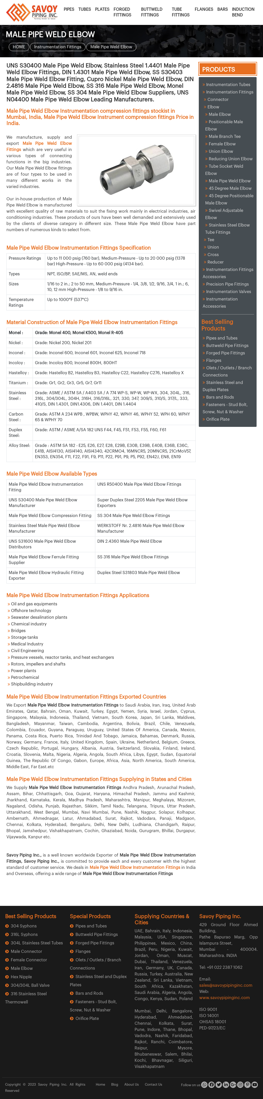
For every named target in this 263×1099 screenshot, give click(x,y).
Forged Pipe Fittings (225, 353)
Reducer (216, 262)
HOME (19, 47)
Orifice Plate (218, 419)
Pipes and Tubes (222, 338)
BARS (222, 9)
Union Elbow (221, 151)
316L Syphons (24, 935)
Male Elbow (220, 114)
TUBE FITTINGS (181, 12)
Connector (218, 100)
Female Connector (29, 960)
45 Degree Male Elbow (230, 188)
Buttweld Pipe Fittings (227, 346)
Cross (213, 255)
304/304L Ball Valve (30, 985)
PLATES (102, 9)
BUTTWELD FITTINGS (151, 12)
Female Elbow (222, 144)
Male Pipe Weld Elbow (111, 47)
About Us (131, 1084)
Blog (114, 1084)
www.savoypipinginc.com (224, 998)
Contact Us (153, 1084)
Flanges (213, 361)
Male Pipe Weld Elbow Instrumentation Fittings (135, 868)
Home (100, 1084)
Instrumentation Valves (228, 292)
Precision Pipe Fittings (228, 284)
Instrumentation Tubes (228, 85)
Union (213, 247)
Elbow (213, 107)
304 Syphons (24, 926)
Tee (211, 240)
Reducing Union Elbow (231, 159)
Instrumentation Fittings (57, 47)
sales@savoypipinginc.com (225, 985)
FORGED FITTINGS (122, 12)
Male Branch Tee (225, 137)
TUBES (84, 9)
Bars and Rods (220, 397)
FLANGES (204, 9)
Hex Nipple (21, 977)
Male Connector (26, 952)
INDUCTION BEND (243, 12)
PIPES (69, 9)
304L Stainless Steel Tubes (37, 943)
